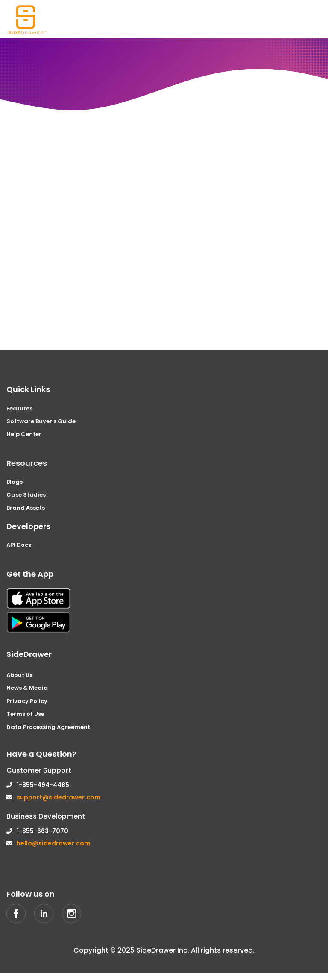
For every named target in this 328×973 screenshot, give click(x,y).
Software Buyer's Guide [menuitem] (41, 421)
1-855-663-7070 (42, 831)
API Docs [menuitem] (18, 545)
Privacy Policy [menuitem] (26, 701)
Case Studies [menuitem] (26, 495)
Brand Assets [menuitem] (25, 508)
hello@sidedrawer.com (53, 843)
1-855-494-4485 (43, 785)
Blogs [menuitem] (14, 482)
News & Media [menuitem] (27, 688)
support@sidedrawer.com (58, 797)
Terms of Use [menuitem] (25, 714)
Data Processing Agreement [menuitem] (48, 727)
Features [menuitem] (19, 408)
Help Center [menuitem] (23, 434)
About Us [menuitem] (19, 675)
